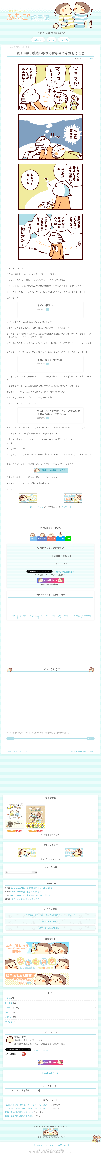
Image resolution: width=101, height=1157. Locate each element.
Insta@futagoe (50, 580)
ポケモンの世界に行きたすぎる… (82, 746)
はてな (60, 538)
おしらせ (64, 39)
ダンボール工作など (50, 921)
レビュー (9, 1012)
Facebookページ (50, 1073)
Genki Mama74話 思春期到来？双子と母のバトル (31, 888)
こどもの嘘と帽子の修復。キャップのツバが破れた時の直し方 (27, 1105)
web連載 (8, 1022)
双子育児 (9, 1008)
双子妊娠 (9, 1003)
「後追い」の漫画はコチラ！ (53, 470)
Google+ (51, 538)
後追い (41, 507)
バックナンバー (12, 1090)
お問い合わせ (37, 1145)
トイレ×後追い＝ (46, 305)
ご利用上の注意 (62, 1145)
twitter (33, 538)
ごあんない (38, 39)
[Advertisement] (50, 517)
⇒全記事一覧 (66, 507)
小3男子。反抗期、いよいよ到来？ (24, 899)
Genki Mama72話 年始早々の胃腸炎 (25, 892)
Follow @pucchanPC (65, 572)
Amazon (11, 831)
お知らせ (9, 1017)
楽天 (19, 831)
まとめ (8, 998)
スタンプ (49, 1145)
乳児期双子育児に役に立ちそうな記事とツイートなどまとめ (50, 915)
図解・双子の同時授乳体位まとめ (19, 1112)
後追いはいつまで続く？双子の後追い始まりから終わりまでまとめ (58, 412)
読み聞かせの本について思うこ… (18, 746)
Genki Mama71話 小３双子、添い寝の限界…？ (30, 895)
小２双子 (89, 58)
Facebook (42, 538)
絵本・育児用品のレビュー (50, 928)
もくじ (51, 39)
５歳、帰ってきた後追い (50, 360)
